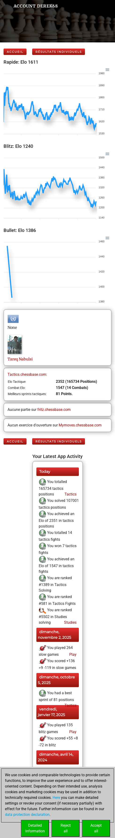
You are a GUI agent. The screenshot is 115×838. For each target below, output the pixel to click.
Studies (70, 622)
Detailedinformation (35, 828)
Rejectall (66, 828)
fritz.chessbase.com (54, 409)
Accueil (15, 52)
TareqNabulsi (20, 359)
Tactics (70, 494)
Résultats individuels (58, 52)
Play (72, 654)
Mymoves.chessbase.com (80, 425)
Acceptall (96, 828)
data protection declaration (27, 814)
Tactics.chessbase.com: (27, 374)
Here (56, 797)
